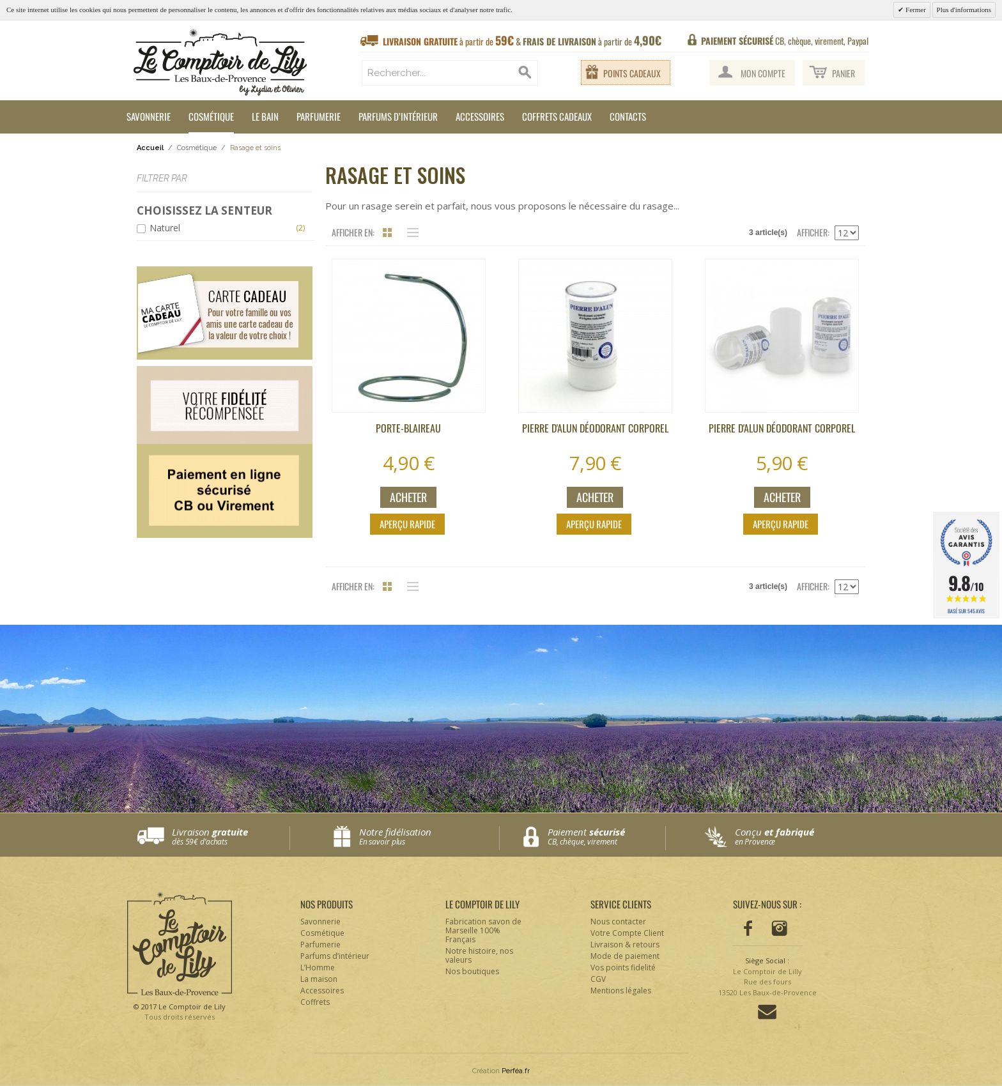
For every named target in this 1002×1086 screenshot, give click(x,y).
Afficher (812, 232)
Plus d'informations (964, 9)
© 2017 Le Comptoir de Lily (179, 1012)
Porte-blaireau (408, 428)
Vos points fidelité (623, 967)
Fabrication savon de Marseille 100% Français (483, 930)
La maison (318, 979)
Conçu (794, 836)
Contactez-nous (767, 1012)
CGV (598, 979)
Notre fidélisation (426, 836)
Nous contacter (618, 921)
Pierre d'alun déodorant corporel (595, 428)
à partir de (522, 41)
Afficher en (352, 232)
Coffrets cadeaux (557, 116)
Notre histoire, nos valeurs (479, 955)
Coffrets (315, 1002)
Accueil (150, 148)
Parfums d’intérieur (398, 116)
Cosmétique (211, 116)
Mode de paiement (624, 956)
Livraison (230, 836)
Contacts (628, 116)
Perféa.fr (516, 1071)
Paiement (606, 836)
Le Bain (265, 116)
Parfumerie (319, 116)
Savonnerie (149, 116)
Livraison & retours (624, 944)
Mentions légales (620, 990)
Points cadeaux (632, 73)
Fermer (915, 9)
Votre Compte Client (627, 933)
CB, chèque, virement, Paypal (784, 40)
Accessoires (480, 116)
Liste (409, 232)
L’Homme (317, 967)
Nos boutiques (472, 971)
